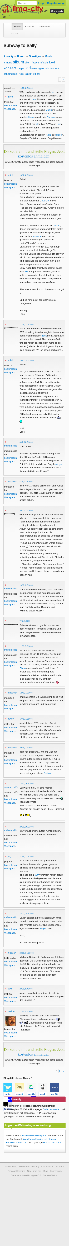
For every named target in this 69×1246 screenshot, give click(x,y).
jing (9, 856)
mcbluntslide (10, 445)
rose (21, 73)
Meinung (37, 236)
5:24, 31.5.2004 (26, 482)
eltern (28, 62)
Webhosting (11, 1166)
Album (56, 225)
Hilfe (4, 17)
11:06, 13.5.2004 (26, 324)
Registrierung (55, 3)
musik (45, 68)
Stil (26, 271)
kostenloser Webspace (13, 5)
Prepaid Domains (52, 1142)
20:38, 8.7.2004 (26, 989)
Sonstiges (35, 56)
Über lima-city (34, 1171)
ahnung (7, 62)
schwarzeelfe (11, 787)
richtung (8, 73)
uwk (10, 988)
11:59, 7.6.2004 (26, 646)
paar (52, 68)
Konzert (46, 200)
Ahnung (51, 117)
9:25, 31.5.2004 (26, 510)
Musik (48, 56)
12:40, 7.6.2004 (26, 693)
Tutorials (13, 33)
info (42, 62)
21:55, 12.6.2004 (26, 856)
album (18, 62)
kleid (52, 62)
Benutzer (29, 26)
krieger (20, 68)
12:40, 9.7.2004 (26, 1011)
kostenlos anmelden (33, 156)
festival (35, 62)
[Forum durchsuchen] (27, 3)
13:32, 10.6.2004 (26, 783)
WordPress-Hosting (12, 11)
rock (15, 73)
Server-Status (50, 1175)
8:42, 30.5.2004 (26, 442)
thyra (10, 96)
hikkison (12, 953)
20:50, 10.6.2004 (26, 827)
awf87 (11, 718)
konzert (9, 68)
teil (38, 73)
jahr (46, 62)
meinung (36, 68)
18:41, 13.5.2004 (26, 360)
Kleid (48, 134)
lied (28, 68)
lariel (10, 175)
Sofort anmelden (51, 1109)
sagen (28, 73)
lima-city (8, 56)
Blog (45, 1171)
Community (57, 11)
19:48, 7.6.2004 (26, 719)
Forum (17, 26)
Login (41, 3)
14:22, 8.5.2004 (26, 88)
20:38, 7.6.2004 (26, 748)
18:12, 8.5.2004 (26, 175)
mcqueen (12, 481)
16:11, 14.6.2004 (26, 913)
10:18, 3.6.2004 (26, 585)
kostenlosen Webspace (34, 1135)
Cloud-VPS (42, 11)
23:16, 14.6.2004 (26, 953)
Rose (59, 134)
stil (35, 73)
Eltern (22, 668)
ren (57, 68)
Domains (29, 11)
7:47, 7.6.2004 (25, 621)
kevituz (11, 1011)
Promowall (44, 26)
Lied (59, 124)
